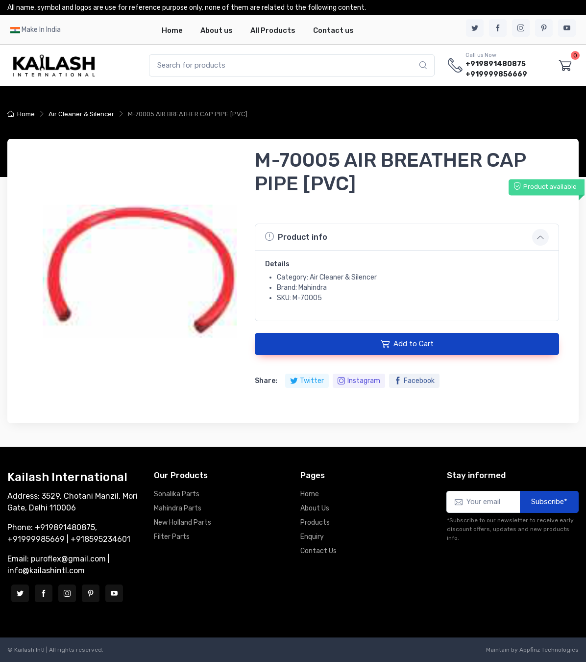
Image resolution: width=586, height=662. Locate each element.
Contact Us (318, 551)
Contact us (333, 30)
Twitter (307, 381)
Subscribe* (549, 501)
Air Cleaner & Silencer (81, 114)
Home (172, 30)
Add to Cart (407, 343)
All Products (272, 30)
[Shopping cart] (565, 65)
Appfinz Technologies (549, 649)
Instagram (359, 381)
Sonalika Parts (176, 494)
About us (216, 30)
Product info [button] (296, 237)
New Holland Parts (182, 522)
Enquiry (312, 537)
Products (315, 522)
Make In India (41, 29)
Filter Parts (172, 537)
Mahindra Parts (177, 508)
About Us (314, 508)
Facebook (414, 381)
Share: (266, 381)
